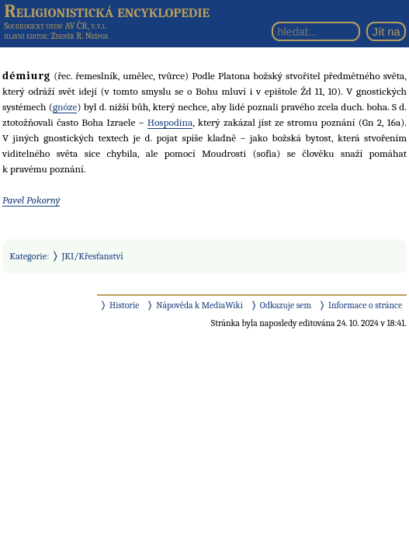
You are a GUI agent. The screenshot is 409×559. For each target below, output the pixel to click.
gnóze (65, 107)
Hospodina (170, 122)
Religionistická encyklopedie (107, 11)
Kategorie (28, 256)
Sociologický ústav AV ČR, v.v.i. (55, 25)
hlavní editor (25, 36)
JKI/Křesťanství (92, 256)
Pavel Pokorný (31, 200)
